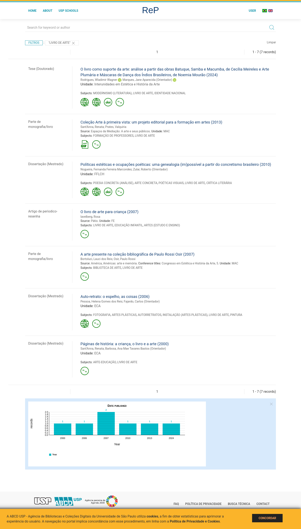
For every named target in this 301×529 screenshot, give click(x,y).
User (252, 10)
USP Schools (68, 10)
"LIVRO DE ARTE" (61, 43)
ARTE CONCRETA (146, 183)
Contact (263, 504)
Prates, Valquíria (115, 127)
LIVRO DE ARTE (143, 93)
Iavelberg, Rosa (90, 216)
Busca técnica (239, 504)
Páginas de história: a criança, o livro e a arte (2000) (124, 344)
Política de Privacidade (203, 504)
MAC (166, 131)
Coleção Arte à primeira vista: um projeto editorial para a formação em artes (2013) (151, 122)
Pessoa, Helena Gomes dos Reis (101, 301)
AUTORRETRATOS (149, 315)
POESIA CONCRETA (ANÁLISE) (113, 183)
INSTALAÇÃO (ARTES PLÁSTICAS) (185, 315)
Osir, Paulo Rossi (124, 259)
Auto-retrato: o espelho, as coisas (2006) (114, 296)
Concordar (267, 518)
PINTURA (236, 315)
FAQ (176, 504)
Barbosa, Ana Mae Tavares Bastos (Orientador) (135, 348)
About (47, 10)
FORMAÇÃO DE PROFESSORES (113, 135)
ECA (97, 306)
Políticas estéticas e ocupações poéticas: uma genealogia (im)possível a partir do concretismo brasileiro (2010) (175, 164)
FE (113, 221)
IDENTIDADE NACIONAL (170, 93)
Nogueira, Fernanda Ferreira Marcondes (106, 169)
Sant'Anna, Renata (92, 127)
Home (32, 10)
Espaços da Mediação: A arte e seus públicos (120, 131)
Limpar (271, 42)
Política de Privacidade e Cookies (195, 521)
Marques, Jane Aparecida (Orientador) (147, 79)
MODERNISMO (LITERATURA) (112, 93)
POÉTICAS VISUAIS (171, 183)
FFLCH (99, 174)
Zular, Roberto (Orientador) (150, 169)
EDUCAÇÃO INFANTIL (129, 225)
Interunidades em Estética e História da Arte (127, 84)
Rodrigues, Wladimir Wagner (98, 79)
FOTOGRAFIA (102, 315)
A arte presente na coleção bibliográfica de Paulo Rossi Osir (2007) (137, 254)
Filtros (33, 42)
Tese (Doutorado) (41, 69)
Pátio (94, 221)
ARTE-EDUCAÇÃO (104, 362)
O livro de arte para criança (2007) (109, 212)
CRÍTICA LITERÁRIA (219, 183)
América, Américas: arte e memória (114, 263)
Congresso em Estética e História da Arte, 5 (190, 263)
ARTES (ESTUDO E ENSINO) (162, 225)
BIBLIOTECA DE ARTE (107, 267)
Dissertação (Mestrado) (45, 164)
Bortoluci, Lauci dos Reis (96, 259)
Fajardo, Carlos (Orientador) (142, 301)
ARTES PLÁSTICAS (124, 315)
